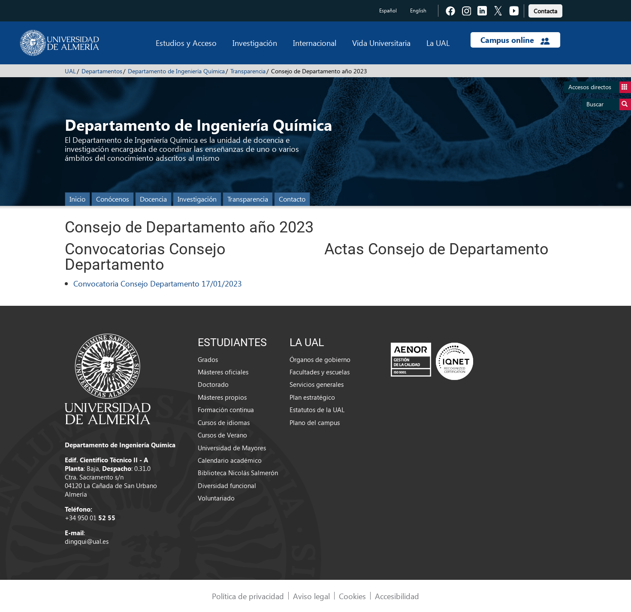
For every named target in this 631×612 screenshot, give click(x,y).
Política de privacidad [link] (248, 596)
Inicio (77, 198)
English (418, 10)
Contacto (292, 198)
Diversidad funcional (227, 485)
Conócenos (112, 198)
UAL (70, 71)
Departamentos (102, 71)
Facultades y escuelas (320, 372)
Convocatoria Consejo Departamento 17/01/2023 (157, 283)
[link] (545, 9)
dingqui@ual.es (87, 541)
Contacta (545, 11)
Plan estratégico (312, 397)
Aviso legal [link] (311, 596)
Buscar (608, 104)
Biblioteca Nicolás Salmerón (238, 472)
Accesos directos (599, 87)
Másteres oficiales (223, 372)
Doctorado (213, 384)
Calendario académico (230, 460)
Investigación (254, 42)
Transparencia (248, 71)
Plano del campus (315, 422)
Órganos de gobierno (320, 359)
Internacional (314, 42)
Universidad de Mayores (232, 447)
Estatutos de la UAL (317, 409)
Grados (208, 359)
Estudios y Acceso (186, 42)
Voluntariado (216, 498)
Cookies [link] (352, 596)
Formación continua (226, 409)
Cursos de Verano (222, 435)
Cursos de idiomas (224, 422)
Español (388, 10)
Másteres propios (222, 397)
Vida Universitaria (381, 42)
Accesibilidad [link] (397, 596)
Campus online (514, 40)
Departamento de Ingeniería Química (176, 71)
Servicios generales (317, 384)
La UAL (438, 42)
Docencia (153, 198)
